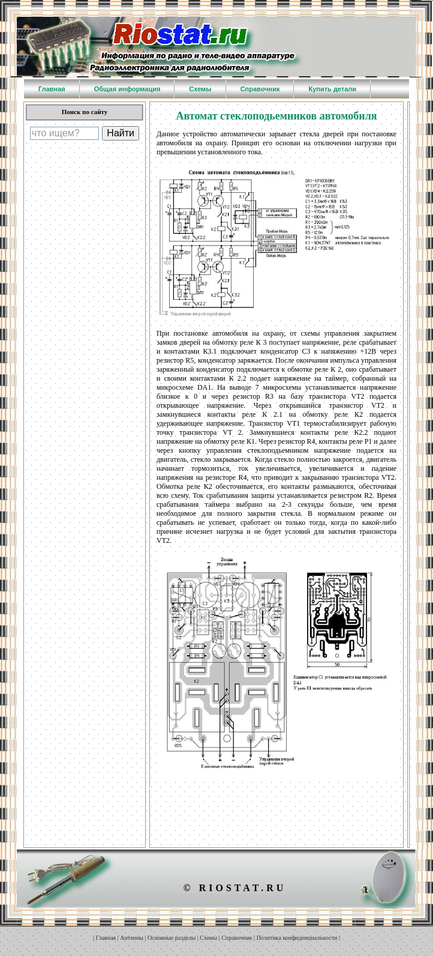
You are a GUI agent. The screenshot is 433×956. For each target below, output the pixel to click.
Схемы (208, 937)
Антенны (131, 937)
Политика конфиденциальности (297, 937)
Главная (106, 937)
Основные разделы (172, 937)
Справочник (236, 937)
